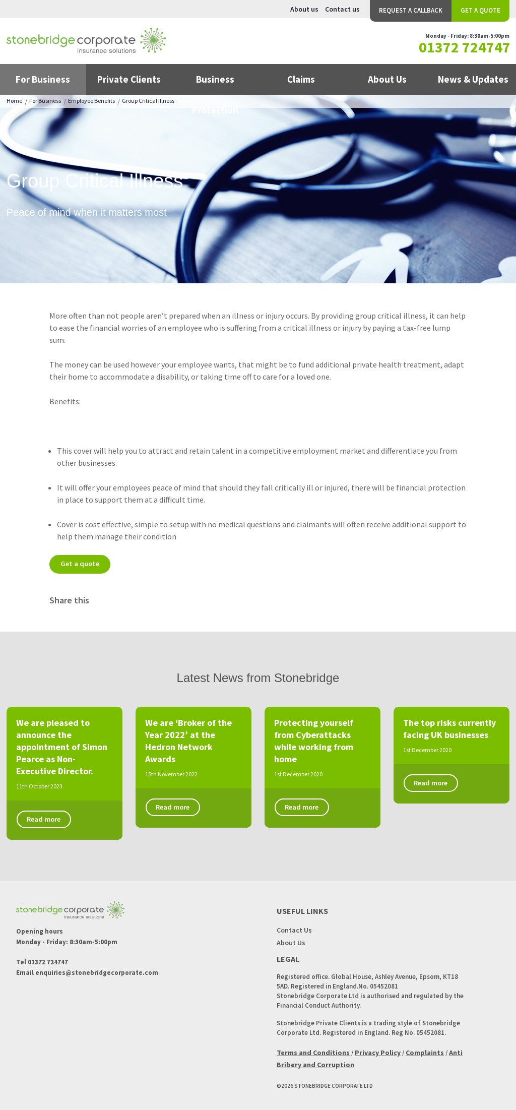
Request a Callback (410, 10)
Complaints (425, 1052)
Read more (46, 819)
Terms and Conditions (313, 1052)
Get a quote (80, 564)
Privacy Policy (378, 1052)
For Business (43, 79)
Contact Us (294, 929)
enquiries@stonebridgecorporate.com (96, 972)
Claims (301, 79)
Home (14, 100)
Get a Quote (480, 10)
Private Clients (129, 79)
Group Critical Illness (148, 100)
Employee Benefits (91, 100)
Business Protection (215, 84)
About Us (387, 79)
